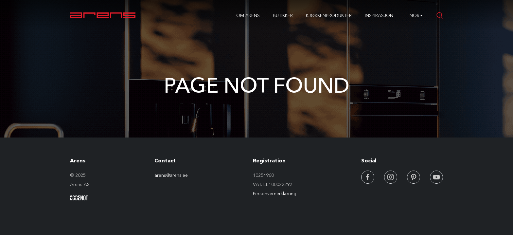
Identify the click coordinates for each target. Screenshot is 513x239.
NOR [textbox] (414, 15)
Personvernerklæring (274, 193)
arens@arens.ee (171, 175)
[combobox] (414, 15)
